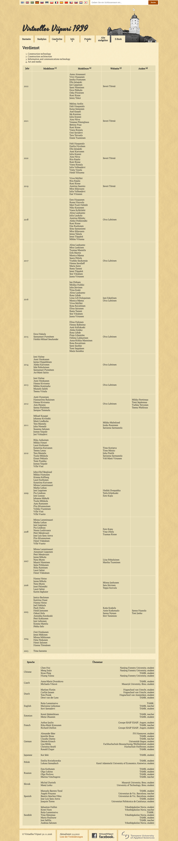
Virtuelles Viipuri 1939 (55, 29)
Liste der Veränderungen (71, 836)
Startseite (26, 39)
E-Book (118, 39)
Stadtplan (41, 39)
